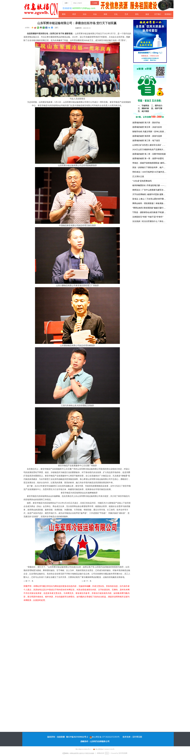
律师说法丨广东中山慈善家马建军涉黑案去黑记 (149, 190)
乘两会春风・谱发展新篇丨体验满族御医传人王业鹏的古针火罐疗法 (149, 203)
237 (56, 28)
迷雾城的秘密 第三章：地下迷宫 (146, 140)
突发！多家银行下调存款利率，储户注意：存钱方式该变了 (149, 167)
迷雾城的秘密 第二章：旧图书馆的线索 (149, 154)
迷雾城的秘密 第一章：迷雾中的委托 (148, 158)
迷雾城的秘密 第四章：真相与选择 (147, 136)
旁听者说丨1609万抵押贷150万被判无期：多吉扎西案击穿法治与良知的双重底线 (149, 172)
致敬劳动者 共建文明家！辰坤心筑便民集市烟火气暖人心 (149, 132)
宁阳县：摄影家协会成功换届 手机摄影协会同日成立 (149, 212)
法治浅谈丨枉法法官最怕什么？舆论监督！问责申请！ (149, 221)
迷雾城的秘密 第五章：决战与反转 (147, 127)
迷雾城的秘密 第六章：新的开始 (146, 123)
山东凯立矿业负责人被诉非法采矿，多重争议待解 (149, 145)
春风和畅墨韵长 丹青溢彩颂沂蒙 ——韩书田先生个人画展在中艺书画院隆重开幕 (149, 185)
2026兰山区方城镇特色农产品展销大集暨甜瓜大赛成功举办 (149, 149)
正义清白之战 (138, 176)
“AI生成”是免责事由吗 (142, 181)
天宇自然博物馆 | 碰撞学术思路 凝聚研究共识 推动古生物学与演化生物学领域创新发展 (149, 194)
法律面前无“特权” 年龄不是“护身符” (147, 217)
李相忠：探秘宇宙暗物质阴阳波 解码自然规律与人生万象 (149, 163)
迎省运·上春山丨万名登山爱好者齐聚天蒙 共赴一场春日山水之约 (149, 199)
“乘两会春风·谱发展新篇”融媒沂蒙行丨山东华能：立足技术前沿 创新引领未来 (149, 208)
